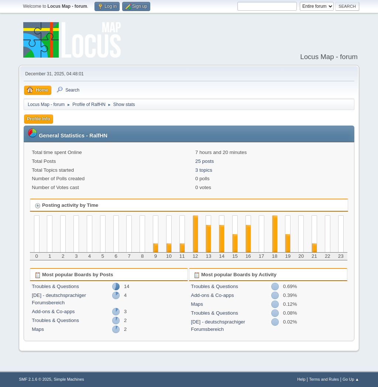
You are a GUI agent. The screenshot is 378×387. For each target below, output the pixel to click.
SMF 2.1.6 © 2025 (35, 379)
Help (301, 379)
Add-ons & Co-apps (53, 311)
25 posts (204, 161)
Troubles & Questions (55, 286)
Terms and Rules (324, 379)
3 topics (203, 170)
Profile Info (38, 118)
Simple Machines (69, 379)
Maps (38, 329)
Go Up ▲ (351, 379)
